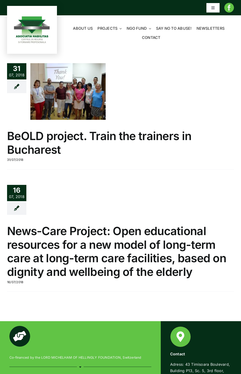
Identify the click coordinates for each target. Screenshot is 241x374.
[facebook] (229, 7)
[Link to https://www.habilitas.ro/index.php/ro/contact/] (180, 336)
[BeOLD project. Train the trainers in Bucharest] (68, 91)
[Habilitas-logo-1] (32, 17)
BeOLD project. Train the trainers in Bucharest (99, 143)
